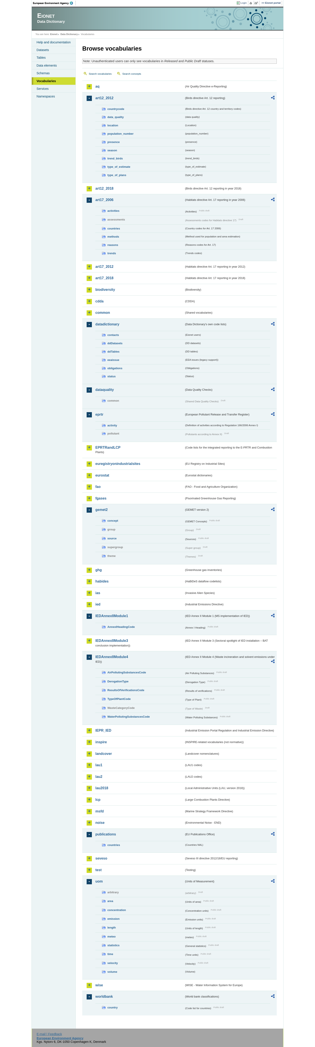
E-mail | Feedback (49, 1034)
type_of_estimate (118, 166)
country (112, 1007)
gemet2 (101, 510)
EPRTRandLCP (108, 447)
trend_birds (115, 158)
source (112, 538)
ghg (98, 570)
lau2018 (101, 788)
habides (101, 581)
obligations (114, 368)
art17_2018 (104, 278)
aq (97, 86)
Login (244, 3)
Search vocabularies (100, 73)
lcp (97, 800)
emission (113, 918)
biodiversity (105, 289)
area (110, 901)
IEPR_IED (103, 730)
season (112, 150)
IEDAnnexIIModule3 (111, 641)
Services (43, 88)
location (112, 125)
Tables (41, 57)
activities (113, 210)
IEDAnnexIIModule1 (111, 616)
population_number (120, 133)
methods (113, 236)
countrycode (115, 109)
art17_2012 (104, 266)
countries (113, 228)
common (102, 312)
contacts (113, 335)
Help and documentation (54, 42)
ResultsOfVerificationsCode (125, 690)
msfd (99, 811)
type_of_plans (116, 175)
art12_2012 (104, 98)
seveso (101, 858)
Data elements (47, 65)
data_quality (115, 117)
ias (97, 593)
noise (100, 823)
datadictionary (107, 324)
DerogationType (117, 681)
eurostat (102, 475)
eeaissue (113, 360)
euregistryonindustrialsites (117, 464)
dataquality (104, 390)
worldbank (104, 996)
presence (113, 142)
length (111, 927)
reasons (112, 245)
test (98, 870)
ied (97, 604)
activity (112, 425)
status (111, 376)
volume (112, 971)
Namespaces (46, 96)
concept (112, 520)
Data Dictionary (69, 34)
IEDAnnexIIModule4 (111, 657)
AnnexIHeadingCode (121, 627)
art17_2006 (104, 200)
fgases (101, 498)
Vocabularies (46, 81)
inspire (101, 742)
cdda (99, 301)
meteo (111, 936)
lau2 (98, 777)
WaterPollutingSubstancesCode (128, 716)
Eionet (53, 34)
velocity (112, 963)
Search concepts (131, 73)
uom (99, 881)
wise (99, 985)
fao (98, 487)
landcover (103, 754)
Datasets (43, 50)
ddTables (113, 351)
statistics (113, 945)
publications (105, 834)
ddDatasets (114, 343)
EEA (54, 3)
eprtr (99, 414)
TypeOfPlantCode (119, 699)
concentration (116, 910)
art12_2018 (104, 188)
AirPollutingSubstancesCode (126, 672)
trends (111, 253)
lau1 (98, 765)
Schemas (43, 73)
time (110, 954)
